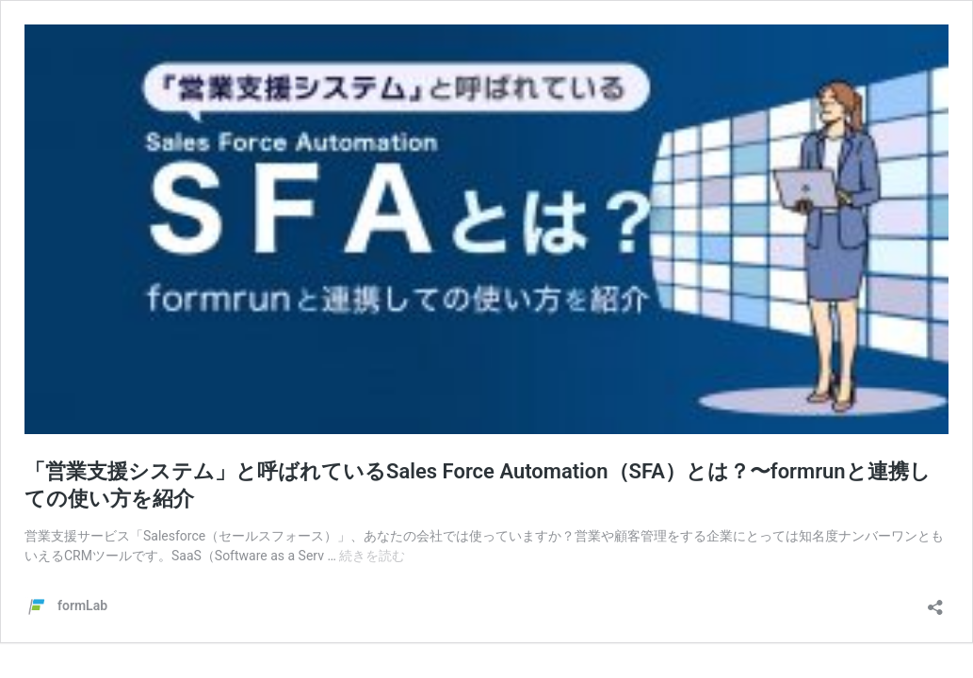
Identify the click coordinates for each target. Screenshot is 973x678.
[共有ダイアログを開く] (935, 601)
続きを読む (372, 555)
